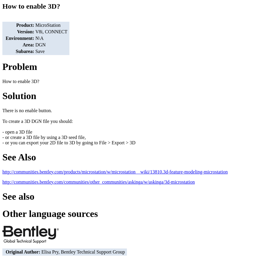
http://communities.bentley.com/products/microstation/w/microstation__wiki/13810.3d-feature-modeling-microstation (115, 171)
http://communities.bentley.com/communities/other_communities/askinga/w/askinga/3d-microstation (98, 181)
